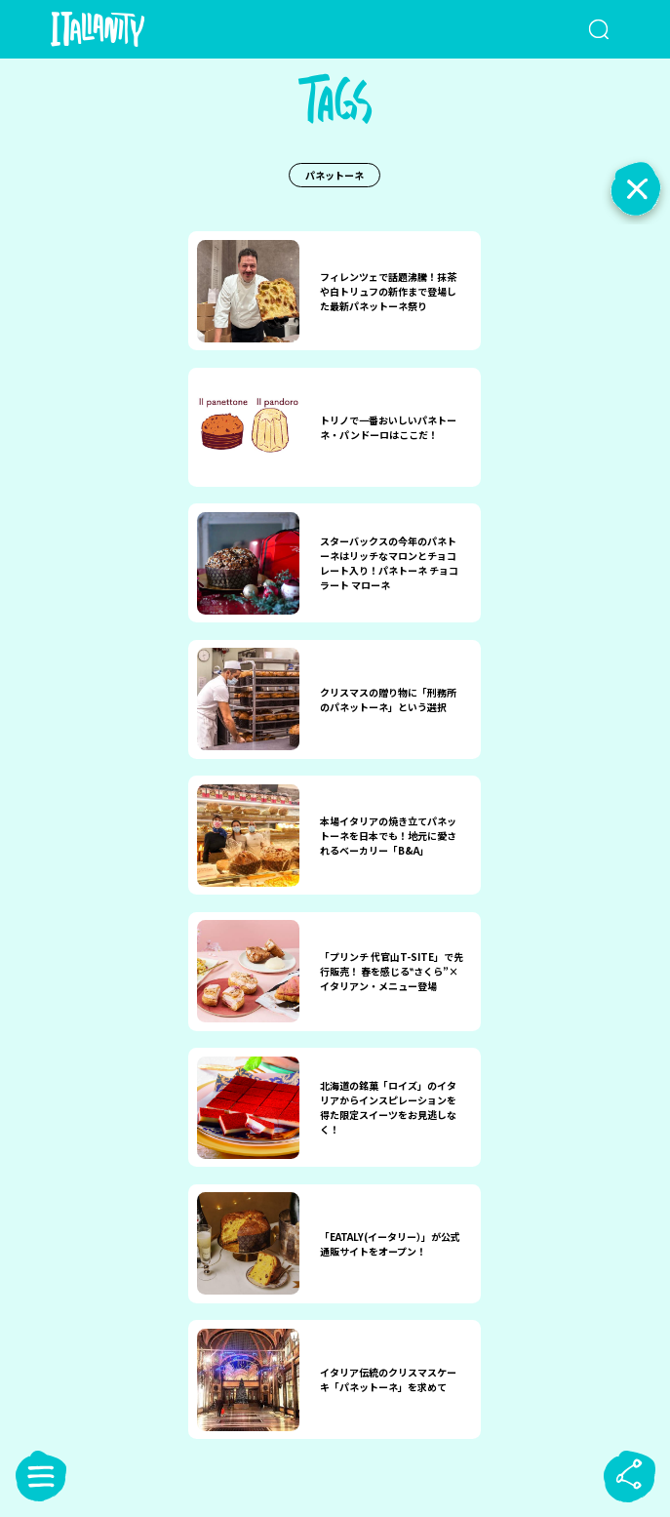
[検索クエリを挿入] (580, 29)
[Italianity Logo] (129, 29)
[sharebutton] (629, 1476)
